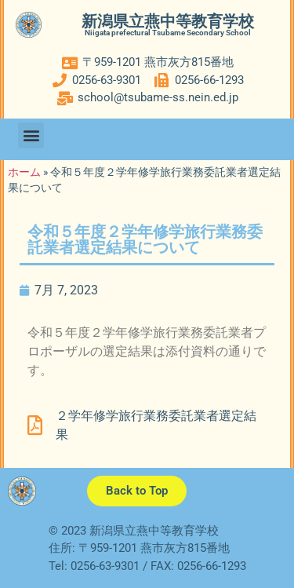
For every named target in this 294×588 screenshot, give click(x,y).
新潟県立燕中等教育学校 (168, 21)
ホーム (24, 172)
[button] (31, 135)
